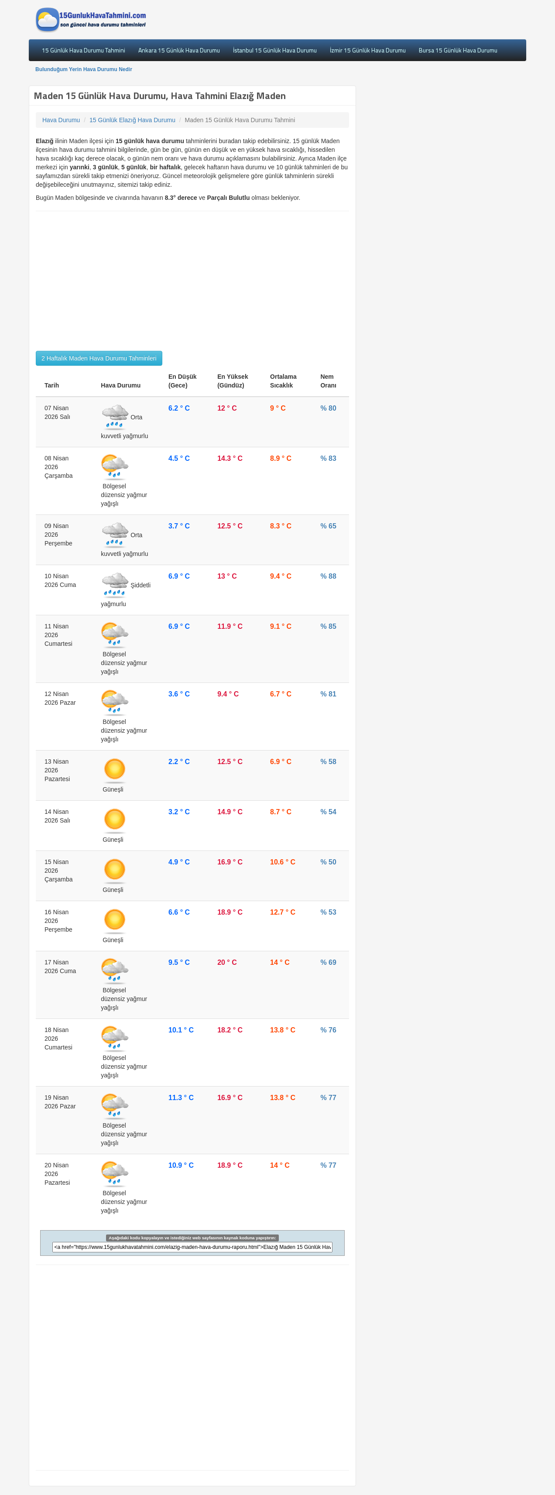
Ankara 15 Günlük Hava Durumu (179, 50)
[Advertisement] (192, 281)
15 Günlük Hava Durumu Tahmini (83, 50)
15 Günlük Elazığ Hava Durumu (132, 120)
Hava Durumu (61, 120)
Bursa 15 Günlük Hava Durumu (458, 50)
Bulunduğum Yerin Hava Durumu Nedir (83, 69)
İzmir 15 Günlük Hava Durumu (368, 50)
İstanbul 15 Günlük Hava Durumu (275, 50)
